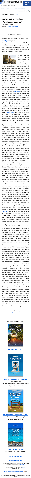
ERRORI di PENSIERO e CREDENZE (15, 379)
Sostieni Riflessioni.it (15, 460)
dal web (9, 8)
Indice (16, 14)
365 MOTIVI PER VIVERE (15, 449)
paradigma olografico (20, 8)
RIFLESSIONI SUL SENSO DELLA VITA (15, 415)
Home (2, 8)
